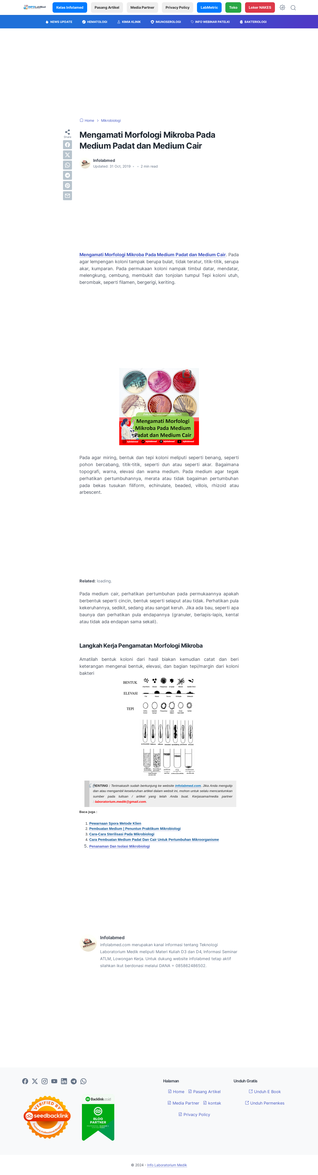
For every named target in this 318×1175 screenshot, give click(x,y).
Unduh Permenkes (264, 1103)
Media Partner (142, 7)
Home (176, 1091)
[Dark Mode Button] (282, 7)
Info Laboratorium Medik (167, 1165)
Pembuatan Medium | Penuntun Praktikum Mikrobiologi (135, 829)
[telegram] (67, 175)
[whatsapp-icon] (83, 1081)
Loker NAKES (260, 7)
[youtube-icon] (54, 1081)
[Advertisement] (159, 73)
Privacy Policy (178, 7)
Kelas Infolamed (69, 7)
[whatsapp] (67, 165)
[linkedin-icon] (64, 1081)
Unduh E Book (265, 1091)
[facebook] (67, 144)
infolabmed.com (188, 786)
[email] (67, 195)
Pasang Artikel (107, 7)
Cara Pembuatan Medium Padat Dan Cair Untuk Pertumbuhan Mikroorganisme (154, 840)
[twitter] (67, 154)
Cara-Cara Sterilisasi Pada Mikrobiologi (121, 834)
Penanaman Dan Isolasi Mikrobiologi (119, 846)
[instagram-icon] (45, 1081)
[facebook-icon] (25, 1081)
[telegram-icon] (74, 1081)
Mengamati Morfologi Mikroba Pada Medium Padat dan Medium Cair (152, 254)
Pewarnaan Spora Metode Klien (115, 823)
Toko (233, 7)
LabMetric (209, 7)
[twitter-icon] (35, 1081)
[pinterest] (67, 185)
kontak (212, 1103)
